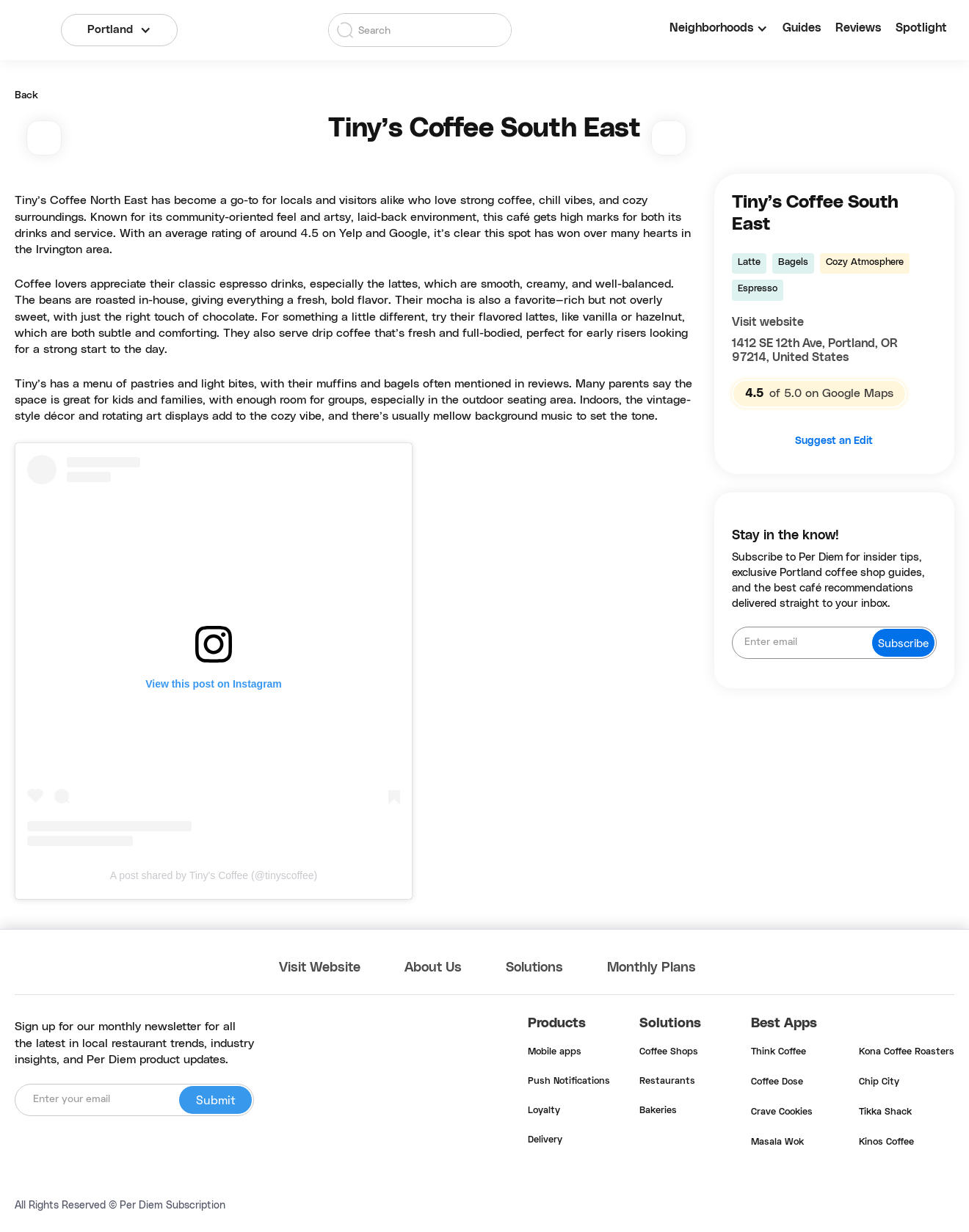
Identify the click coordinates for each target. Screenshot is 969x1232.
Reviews (858, 28)
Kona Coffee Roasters (906, 1052)
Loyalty (544, 1111)
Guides (802, 28)
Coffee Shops (668, 1052)
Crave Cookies (782, 1112)
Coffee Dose (777, 1082)
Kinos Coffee (886, 1142)
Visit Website (319, 967)
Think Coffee (778, 1052)
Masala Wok (777, 1142)
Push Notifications (569, 1081)
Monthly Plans (651, 967)
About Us (433, 967)
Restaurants (667, 1081)
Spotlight (921, 28)
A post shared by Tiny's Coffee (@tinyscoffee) (214, 875)
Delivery (545, 1140)
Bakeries (658, 1111)
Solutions (534, 967)
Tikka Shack (885, 1112)
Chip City (879, 1082)
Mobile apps (554, 1052)
